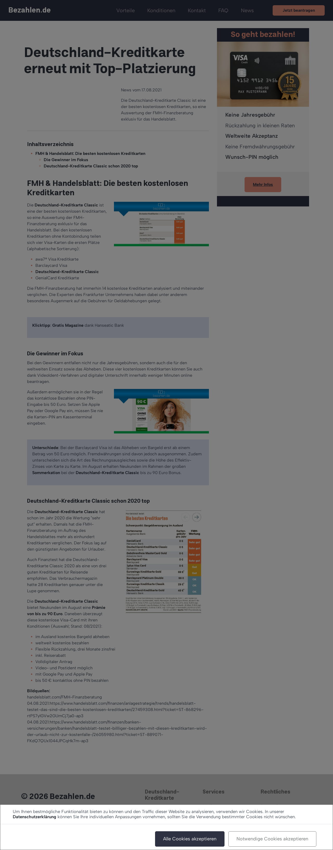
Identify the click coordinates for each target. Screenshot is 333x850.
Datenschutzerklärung (34, 816)
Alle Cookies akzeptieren (189, 839)
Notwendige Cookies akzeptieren (272, 839)
